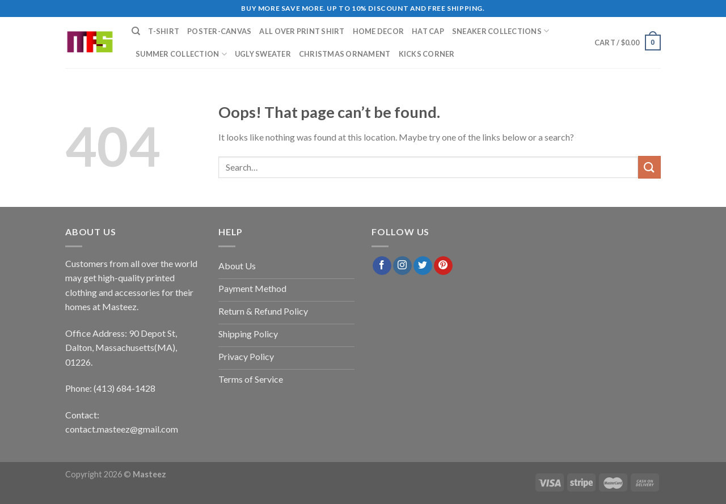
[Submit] (649, 167)
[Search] (136, 31)
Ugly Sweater (263, 53)
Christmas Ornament (345, 53)
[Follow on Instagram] (402, 266)
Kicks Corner (427, 53)
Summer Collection (181, 54)
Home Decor (378, 31)
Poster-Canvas (219, 31)
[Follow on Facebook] (382, 266)
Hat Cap (428, 31)
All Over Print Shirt (301, 31)
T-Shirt (163, 31)
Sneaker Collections (500, 31)
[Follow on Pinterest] (443, 266)
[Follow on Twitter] (422, 266)
